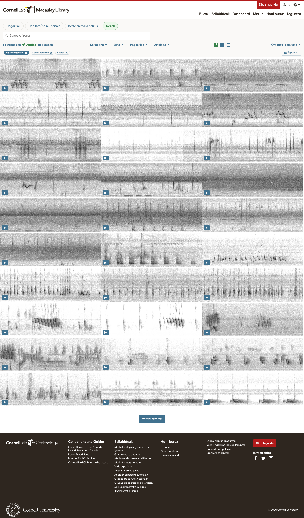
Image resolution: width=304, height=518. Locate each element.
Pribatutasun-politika (219, 449)
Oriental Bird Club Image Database (88, 462)
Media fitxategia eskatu (127, 462)
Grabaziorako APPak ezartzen (131, 478)
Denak (110, 26)
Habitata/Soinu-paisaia (44, 26)
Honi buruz (275, 14)
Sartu (286, 4)
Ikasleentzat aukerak (126, 491)
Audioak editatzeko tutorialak (131, 474)
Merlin (258, 14)
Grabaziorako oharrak (127, 454)
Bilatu (203, 14)
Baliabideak (220, 14)
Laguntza (294, 14)
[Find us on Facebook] (255, 458)
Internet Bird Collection (81, 458)
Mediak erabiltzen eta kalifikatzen (133, 458)
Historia (165, 447)
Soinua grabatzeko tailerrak (130, 487)
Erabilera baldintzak (218, 453)
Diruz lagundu (268, 4)
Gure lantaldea (169, 451)
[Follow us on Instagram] (271, 458)
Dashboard (241, 14)
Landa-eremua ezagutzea (221, 441)
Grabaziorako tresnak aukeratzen (133, 483)
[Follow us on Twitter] (263, 458)
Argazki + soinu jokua (126, 470)
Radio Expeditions (78, 454)
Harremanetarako (171, 455)
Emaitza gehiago (152, 418)
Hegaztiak (13, 26)
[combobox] (80, 36)
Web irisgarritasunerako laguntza (226, 445)
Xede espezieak (123, 466)
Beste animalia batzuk (83, 26)
